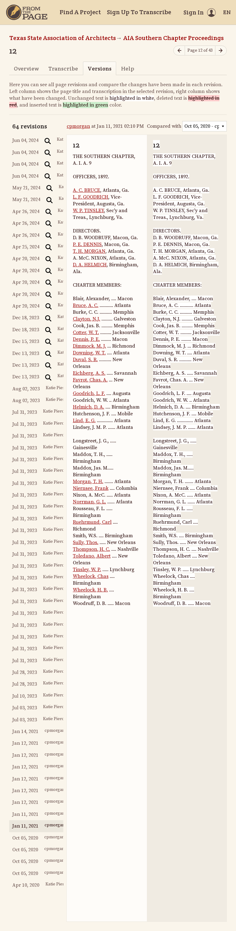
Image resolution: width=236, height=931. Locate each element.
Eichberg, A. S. (89, 373)
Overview (26, 68)
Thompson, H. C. (91, 549)
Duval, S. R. (85, 360)
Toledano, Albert (92, 556)
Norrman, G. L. (89, 502)
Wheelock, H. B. (90, 590)
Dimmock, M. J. (89, 346)
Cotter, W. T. (86, 332)
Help (127, 68)
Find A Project (80, 12)
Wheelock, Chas (90, 576)
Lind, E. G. (84, 420)
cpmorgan (78, 126)
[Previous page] (179, 51)
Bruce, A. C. (85, 305)
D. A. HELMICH (90, 265)
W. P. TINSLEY (88, 211)
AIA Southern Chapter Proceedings (173, 38)
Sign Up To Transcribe (139, 12)
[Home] (26, 12)
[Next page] (221, 51)
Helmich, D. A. (88, 407)
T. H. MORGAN (89, 251)
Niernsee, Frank (90, 488)
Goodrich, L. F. (89, 393)
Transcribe (63, 68)
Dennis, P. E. (86, 339)
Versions (100, 68)
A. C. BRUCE (86, 190)
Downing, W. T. (89, 353)
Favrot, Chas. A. (90, 380)
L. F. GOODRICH (90, 197)
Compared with (164, 126)
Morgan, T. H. (88, 481)
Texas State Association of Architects (62, 38)
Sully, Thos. (85, 542)
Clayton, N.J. (86, 319)
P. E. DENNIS (87, 244)
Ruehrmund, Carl (92, 522)
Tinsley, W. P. (87, 569)
